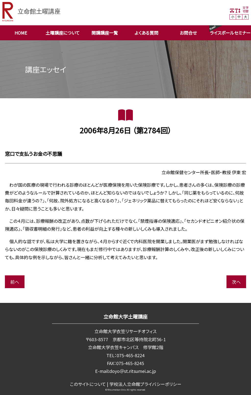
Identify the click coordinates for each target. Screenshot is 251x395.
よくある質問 (146, 32)
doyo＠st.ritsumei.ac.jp (132, 371)
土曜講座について (63, 32)
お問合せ (188, 32)
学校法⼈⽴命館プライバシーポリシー (145, 384)
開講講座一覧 (104, 32)
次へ (236, 282)
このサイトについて (88, 384)
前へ (14, 282)
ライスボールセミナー (230, 32)
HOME (20, 32)
